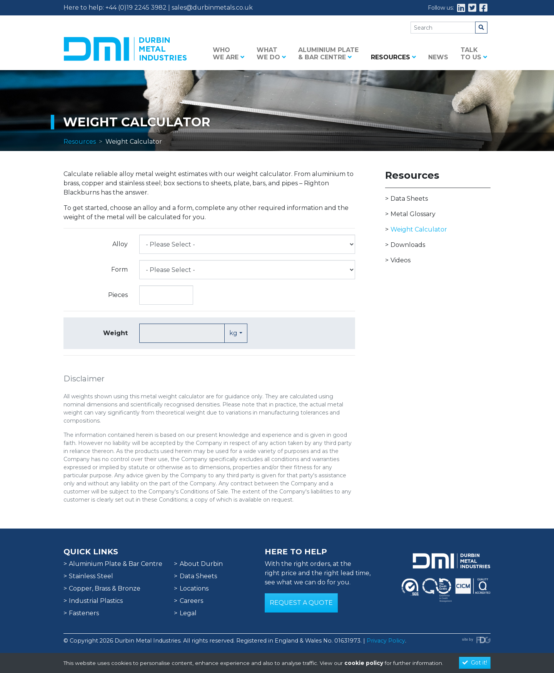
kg (233, 333)
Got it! (474, 662)
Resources (393, 57)
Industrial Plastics (96, 600)
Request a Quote (301, 602)
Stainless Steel (91, 576)
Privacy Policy (386, 640)
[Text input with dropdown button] (182, 333)
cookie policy (363, 663)
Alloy (120, 244)
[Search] (443, 28)
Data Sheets (409, 198)
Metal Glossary (413, 214)
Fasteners (84, 613)
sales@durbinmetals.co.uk (212, 7)
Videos (400, 260)
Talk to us (474, 53)
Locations (194, 588)
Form (119, 269)
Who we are (228, 53)
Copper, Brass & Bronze (104, 588)
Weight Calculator (418, 229)
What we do (271, 53)
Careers (191, 600)
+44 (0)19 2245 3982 (136, 7)
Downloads (407, 244)
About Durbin (201, 563)
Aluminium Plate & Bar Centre (328, 53)
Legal (188, 613)
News (438, 57)
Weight (115, 333)
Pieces (118, 295)
